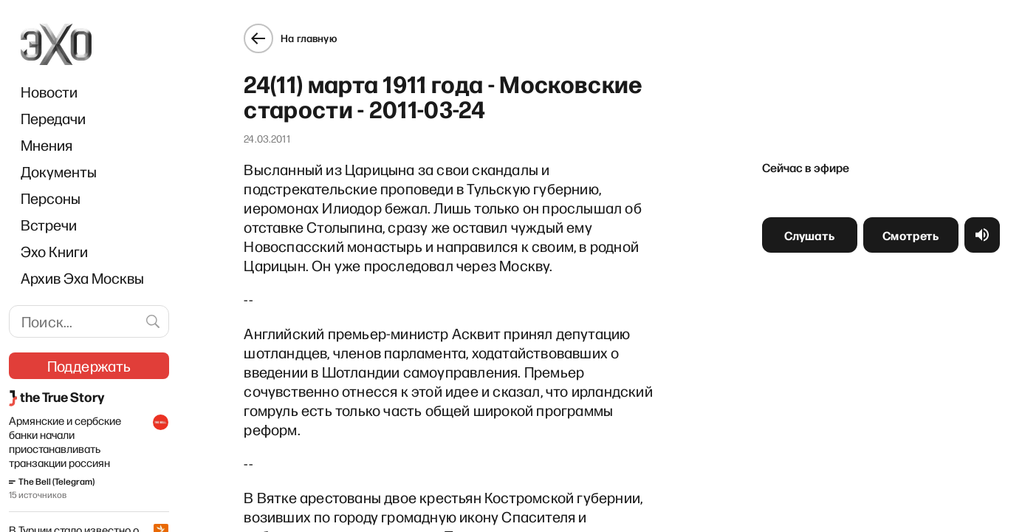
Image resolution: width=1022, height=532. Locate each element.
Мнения (46, 144)
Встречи (49, 224)
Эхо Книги (54, 251)
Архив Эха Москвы (82, 277)
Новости (49, 91)
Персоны (50, 198)
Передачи (53, 118)
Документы (59, 171)
